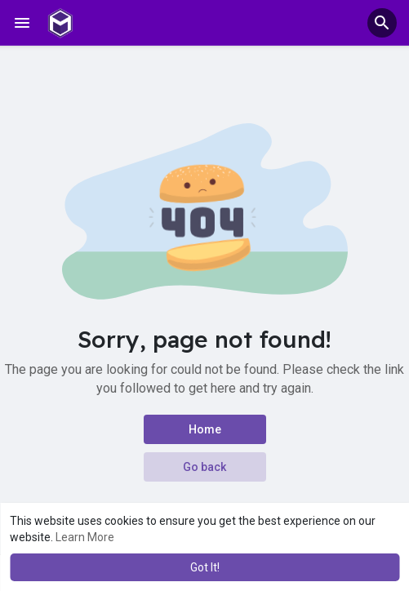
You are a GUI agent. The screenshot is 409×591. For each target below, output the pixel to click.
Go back (204, 466)
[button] (382, 23)
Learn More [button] (85, 537)
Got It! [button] (205, 567)
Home (205, 429)
